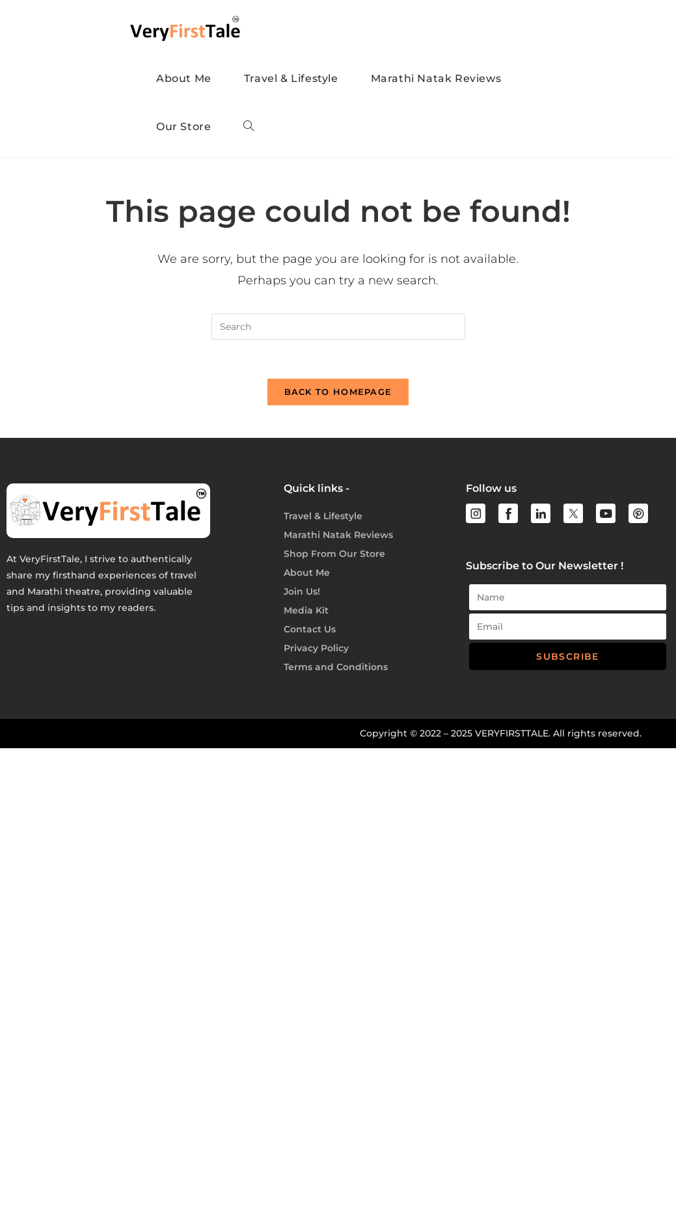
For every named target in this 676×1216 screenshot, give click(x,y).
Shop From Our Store (334, 554)
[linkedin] (540, 513)
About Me (307, 572)
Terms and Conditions (336, 667)
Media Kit (306, 610)
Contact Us (310, 629)
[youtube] (605, 513)
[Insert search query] (338, 327)
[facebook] (508, 513)
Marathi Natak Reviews (338, 535)
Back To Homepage (338, 391)
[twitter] (573, 513)
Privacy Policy (316, 648)
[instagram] (475, 513)
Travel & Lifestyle (323, 516)
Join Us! (302, 591)
